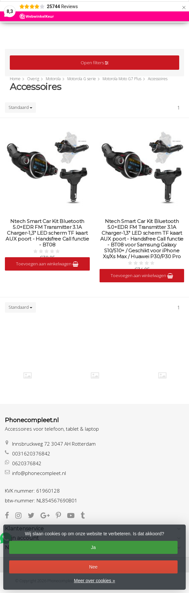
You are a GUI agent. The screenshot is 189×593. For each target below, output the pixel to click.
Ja (93, 547)
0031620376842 (31, 453)
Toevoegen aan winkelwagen (47, 264)
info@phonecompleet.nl (39, 473)
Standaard (20, 107)
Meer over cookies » (94, 580)
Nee (93, 567)
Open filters (94, 63)
